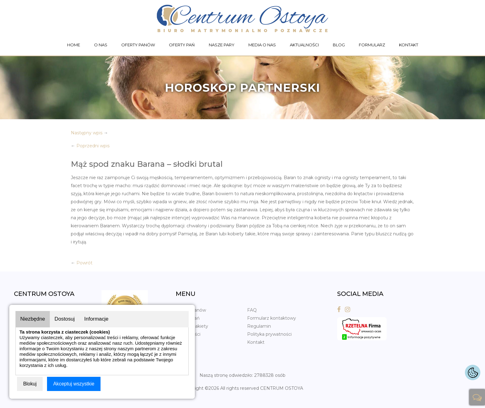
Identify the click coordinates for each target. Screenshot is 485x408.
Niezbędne (32, 319)
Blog (339, 44)
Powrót (84, 263)
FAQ (252, 310)
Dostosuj (65, 319)
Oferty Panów (138, 44)
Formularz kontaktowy (271, 318)
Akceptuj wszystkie (74, 383)
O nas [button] (100, 44)
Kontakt (408, 44)
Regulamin (259, 326)
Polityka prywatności (269, 334)
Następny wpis (86, 133)
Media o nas (262, 44)
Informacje (98, 319)
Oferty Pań (182, 44)
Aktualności (304, 44)
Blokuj (30, 383)
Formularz (372, 44)
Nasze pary (221, 44)
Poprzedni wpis (92, 146)
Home (73, 44)
